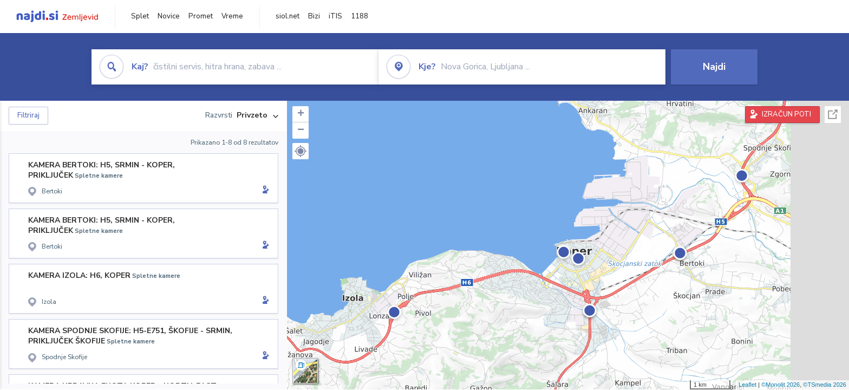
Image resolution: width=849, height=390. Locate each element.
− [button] (300, 130)
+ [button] (300, 114)
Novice (169, 16)
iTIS (335, 16)
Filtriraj (28, 115)
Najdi (714, 66)
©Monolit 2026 (780, 384)
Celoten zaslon (833, 114)
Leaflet (747, 384)
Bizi (314, 16)
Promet (200, 16)
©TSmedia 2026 (824, 384)
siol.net (287, 16)
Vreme (232, 16)
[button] (300, 151)
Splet (140, 16)
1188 (359, 16)
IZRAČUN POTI (786, 114)
